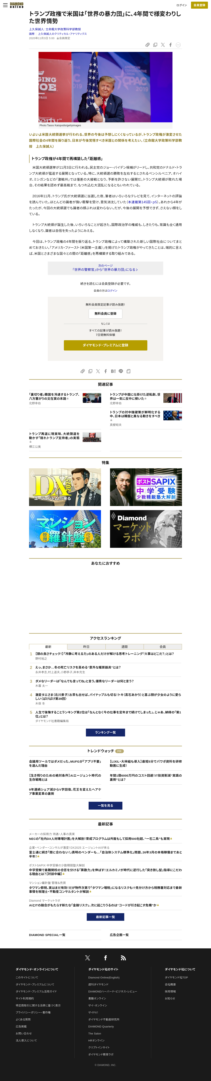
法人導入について (26, 1040)
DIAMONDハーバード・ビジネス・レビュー (112, 991)
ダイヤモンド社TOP (176, 977)
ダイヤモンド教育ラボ (101, 1054)
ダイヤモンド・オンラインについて (37, 969)
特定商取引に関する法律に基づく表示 (38, 1005)
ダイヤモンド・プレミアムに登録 (105, 345)
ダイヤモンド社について (180, 969)
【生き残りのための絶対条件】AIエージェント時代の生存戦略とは (65, 777)
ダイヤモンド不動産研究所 (104, 1019)
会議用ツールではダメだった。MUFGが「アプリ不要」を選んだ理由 (65, 763)
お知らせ (170, 998)
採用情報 (170, 991)
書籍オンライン (97, 998)
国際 (32, 33)
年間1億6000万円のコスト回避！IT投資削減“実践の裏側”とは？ (146, 777)
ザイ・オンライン (97, 1005)
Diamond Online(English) (104, 977)
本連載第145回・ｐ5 (142, 202)
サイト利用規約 (25, 998)
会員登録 (199, 5)
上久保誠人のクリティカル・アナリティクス (62, 33)
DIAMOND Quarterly (101, 1026)
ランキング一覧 (105, 732)
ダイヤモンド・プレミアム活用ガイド (36, 991)
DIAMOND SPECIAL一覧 (47, 935)
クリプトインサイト (99, 1047)
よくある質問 (23, 1019)
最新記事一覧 (105, 917)
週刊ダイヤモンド (98, 984)
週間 (124, 647)
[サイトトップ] (15, 5)
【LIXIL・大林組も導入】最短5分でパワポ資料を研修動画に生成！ (146, 763)
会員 (163, 647)
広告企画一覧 (119, 935)
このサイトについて (27, 977)
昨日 (86, 647)
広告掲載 (21, 1026)
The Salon (94, 1033)
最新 (48, 647)
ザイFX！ (93, 1012)
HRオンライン (96, 1040)
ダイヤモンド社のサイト (103, 969)
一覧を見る (105, 805)
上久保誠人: (55, 29)
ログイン (182, 5)
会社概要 (170, 984)
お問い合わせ (24, 1033)
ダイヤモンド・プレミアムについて (35, 984)
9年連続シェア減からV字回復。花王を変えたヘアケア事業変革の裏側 (65, 791)
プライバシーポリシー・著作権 (33, 1012)
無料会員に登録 (106, 313)
